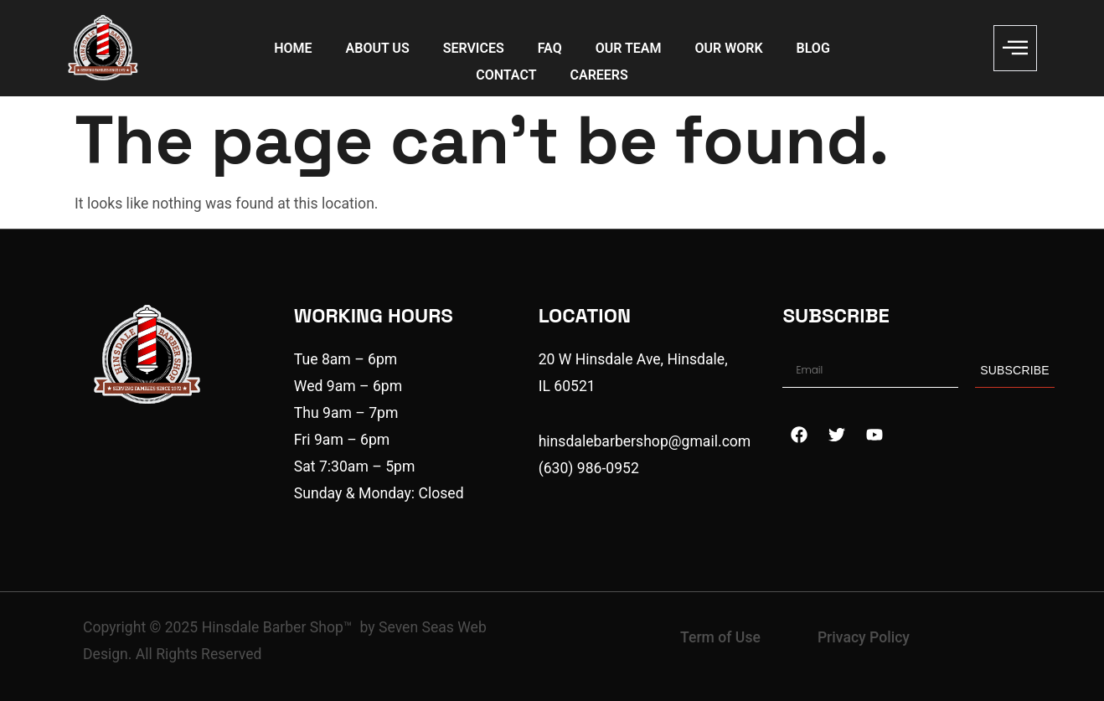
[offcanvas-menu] (1015, 48)
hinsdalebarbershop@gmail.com (645, 441)
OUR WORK (729, 48)
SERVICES (473, 48)
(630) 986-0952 (589, 468)
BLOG (813, 48)
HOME (293, 48)
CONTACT (506, 75)
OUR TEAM (629, 48)
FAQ (550, 48)
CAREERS (598, 75)
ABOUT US (378, 48)
